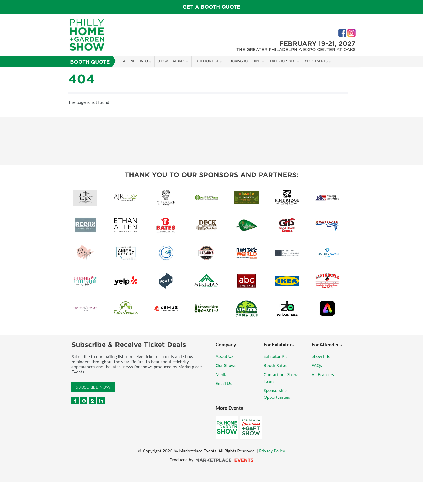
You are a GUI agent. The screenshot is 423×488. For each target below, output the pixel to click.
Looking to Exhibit (244, 61)
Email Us (224, 383)
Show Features (171, 61)
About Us (224, 356)
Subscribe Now (93, 386)
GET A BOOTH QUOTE (211, 7)
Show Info (321, 356)
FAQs (317, 365)
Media (221, 374)
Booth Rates (275, 365)
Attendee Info (135, 61)
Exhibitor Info (282, 61)
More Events (316, 61)
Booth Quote (90, 62)
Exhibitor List (206, 61)
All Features (323, 374)
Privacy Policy (272, 450)
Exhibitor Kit (275, 356)
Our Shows (226, 365)
